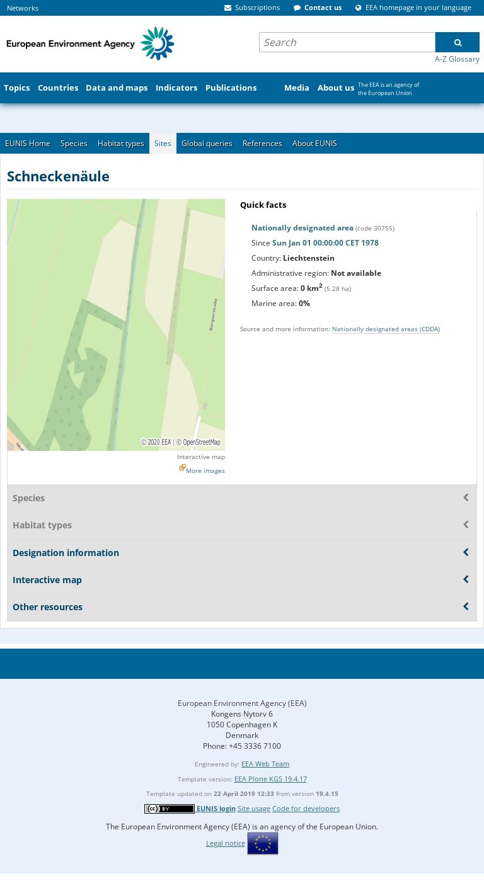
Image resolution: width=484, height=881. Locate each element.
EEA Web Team (265, 763)
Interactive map (201, 456)
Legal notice (225, 843)
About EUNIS (314, 143)
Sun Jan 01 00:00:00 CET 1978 (325, 242)
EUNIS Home (27, 143)
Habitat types (121, 143)
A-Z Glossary (457, 59)
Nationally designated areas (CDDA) (386, 328)
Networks (22, 8)
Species (74, 143)
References (262, 143)
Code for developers (306, 808)
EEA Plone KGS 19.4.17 (270, 778)
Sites (162, 143)
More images (205, 470)
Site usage (254, 808)
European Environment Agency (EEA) (242, 703)
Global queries (207, 143)
